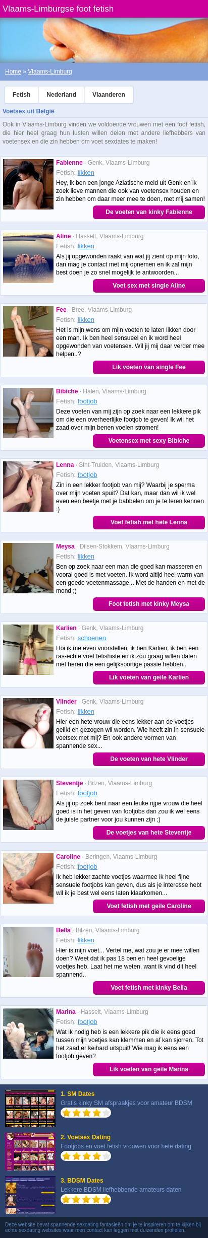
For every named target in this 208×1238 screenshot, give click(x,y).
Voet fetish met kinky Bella (149, 987)
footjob (87, 401)
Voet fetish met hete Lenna (149, 522)
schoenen (92, 638)
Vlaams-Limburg (50, 71)
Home (13, 71)
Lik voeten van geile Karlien (149, 677)
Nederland (61, 94)
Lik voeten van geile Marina (149, 1069)
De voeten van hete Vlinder (148, 759)
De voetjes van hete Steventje (149, 832)
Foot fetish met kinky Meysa (149, 603)
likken (86, 172)
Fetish (21, 94)
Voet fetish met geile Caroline (149, 906)
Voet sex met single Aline (149, 285)
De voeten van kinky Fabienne (149, 212)
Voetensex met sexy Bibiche (149, 440)
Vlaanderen (108, 94)
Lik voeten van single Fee (148, 367)
